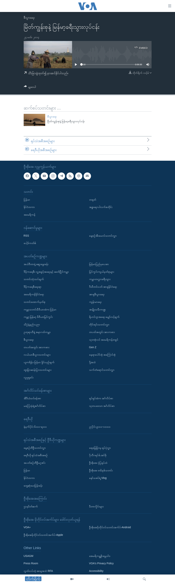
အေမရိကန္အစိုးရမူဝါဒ (99, 555)
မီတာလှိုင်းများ (96, 506)
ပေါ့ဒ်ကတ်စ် (30, 243)
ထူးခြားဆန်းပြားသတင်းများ (37, 369)
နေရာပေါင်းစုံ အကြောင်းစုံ (102, 354)
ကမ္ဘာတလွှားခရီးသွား (99, 279)
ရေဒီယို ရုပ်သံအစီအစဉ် (36, 455)
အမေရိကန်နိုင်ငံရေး (34, 294)
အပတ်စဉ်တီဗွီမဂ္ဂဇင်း (34, 462)
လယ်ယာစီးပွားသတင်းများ (37, 354)
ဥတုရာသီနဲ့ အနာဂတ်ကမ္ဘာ (37, 332)
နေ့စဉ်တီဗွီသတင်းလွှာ (35, 447)
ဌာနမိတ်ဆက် (31, 506)
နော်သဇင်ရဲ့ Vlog (98, 477)
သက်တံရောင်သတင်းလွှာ (101, 369)
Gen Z (92, 347)
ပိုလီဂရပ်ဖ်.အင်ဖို (98, 455)
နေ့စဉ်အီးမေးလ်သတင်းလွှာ (103, 235)
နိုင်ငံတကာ (29, 207)
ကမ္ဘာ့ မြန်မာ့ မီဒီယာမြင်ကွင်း (38, 316)
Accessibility (96, 570)
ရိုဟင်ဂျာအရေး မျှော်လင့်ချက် (104, 316)
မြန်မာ (27, 199)
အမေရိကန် (29, 214)
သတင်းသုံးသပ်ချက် (34, 279)
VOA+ (27, 527)
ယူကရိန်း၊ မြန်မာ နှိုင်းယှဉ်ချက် (39, 362)
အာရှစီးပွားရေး (96, 294)
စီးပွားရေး (29, 17)
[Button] (30, 87)
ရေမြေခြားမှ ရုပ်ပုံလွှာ (100, 447)
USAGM (28, 555)
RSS (26, 235)
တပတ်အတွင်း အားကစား (37, 347)
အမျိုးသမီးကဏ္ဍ (97, 309)
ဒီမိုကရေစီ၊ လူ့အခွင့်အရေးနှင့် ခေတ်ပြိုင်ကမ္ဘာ (46, 271)
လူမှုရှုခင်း (28, 377)
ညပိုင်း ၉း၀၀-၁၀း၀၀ (100, 426)
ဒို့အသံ (92, 362)
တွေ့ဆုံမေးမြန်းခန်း (33, 485)
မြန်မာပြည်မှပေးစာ (99, 264)
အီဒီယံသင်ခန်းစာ (32, 398)
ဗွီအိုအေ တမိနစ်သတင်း (101, 470)
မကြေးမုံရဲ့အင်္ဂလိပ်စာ (35, 405)
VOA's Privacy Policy (101, 563)
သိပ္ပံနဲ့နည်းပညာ (32, 324)
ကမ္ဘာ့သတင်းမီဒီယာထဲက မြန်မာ (40, 309)
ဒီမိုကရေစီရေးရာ (32, 286)
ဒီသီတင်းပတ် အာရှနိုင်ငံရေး (103, 286)
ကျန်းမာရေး (95, 301)
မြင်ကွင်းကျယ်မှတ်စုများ (101, 271)
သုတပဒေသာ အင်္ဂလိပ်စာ (102, 405)
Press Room (31, 563)
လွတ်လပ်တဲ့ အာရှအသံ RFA (38, 570)
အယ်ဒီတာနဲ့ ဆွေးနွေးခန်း (36, 264)
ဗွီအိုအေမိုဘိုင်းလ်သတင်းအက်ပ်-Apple (43, 534)
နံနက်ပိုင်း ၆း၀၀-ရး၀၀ (35, 426)
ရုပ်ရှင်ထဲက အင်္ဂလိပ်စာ (101, 398)
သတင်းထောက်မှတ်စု (34, 301)
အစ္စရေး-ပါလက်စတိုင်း (101, 207)
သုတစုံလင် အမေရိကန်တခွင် (103, 339)
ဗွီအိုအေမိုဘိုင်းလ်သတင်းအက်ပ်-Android (110, 527)
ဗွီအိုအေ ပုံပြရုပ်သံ (98, 462)
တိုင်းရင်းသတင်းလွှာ (99, 324)
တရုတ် (92, 199)
